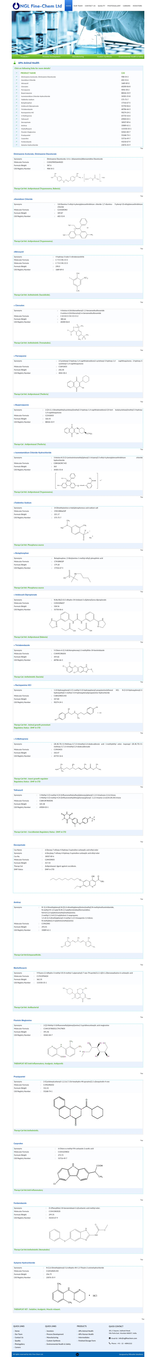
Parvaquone (25, 90)
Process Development (55, 1334)
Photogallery (20, 1344)
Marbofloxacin (26, 129)
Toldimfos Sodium (27, 99)
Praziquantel (25, 135)
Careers (18, 1347)
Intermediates (84, 1337)
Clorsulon (24, 86)
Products (25, 57)
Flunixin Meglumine (28, 132)
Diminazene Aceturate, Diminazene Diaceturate (38, 77)
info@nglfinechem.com (128, 1338)
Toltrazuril (24, 119)
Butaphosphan (26, 103)
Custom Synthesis (53, 1341)
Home (17, 1331)
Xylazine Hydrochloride (29, 145)
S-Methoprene (26, 116)
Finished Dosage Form (87, 1341)
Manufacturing (52, 1337)
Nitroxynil (24, 83)
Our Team (18, 1334)
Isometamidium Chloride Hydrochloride (35, 96)
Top (141, 148)
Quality (17, 1341)
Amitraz (24, 125)
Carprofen (25, 138)
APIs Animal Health (86, 1331)
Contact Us (19, 1337)
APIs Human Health (86, 1334)
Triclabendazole (27, 109)
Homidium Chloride (28, 80)
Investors (50, 1331)
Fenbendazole (26, 142)
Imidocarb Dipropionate (30, 106)
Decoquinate (25, 122)
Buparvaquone (26, 93)
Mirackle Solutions (136, 1354)
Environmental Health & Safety (59, 1344)
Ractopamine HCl (27, 112)
